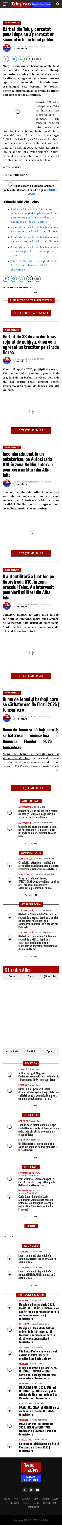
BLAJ (36, 1498)
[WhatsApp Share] (22, 59)
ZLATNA (36, 1503)
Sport (31, 976)
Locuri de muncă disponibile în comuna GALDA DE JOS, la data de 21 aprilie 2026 (34, 251)
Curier (12, 976)
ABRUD (7, 1498)
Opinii (49, 1051)
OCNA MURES (14, 1503)
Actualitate (12, 1051)
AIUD (16, 1498)
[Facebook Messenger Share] (14, 59)
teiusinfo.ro (21, 49)
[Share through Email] (37, 59)
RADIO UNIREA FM (50, 1503)
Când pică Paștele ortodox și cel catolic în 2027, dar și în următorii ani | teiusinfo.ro (34, 265)
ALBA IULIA (26, 1498)
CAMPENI (45, 1498)
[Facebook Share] (6, 59)
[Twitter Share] (29, 59)
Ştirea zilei (50, 976)
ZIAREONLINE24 (32, 1507)
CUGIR (55, 1498)
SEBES (26, 1503)
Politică (31, 1051)
